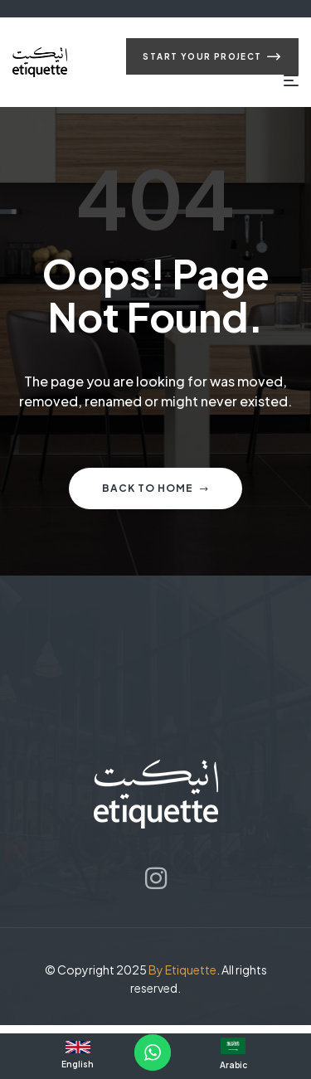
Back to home (155, 488)
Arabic (233, 1065)
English (77, 1064)
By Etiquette (182, 969)
